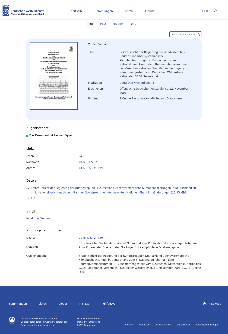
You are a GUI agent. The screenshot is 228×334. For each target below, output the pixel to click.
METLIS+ (85, 303)
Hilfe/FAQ (109, 303)
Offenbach (126, 88)
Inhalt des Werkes (38, 218)
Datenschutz (183, 324)
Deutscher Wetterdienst (136, 82)
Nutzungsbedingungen (206, 324)
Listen (129, 11)
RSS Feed (215, 303)
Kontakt (129, 324)
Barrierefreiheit (163, 324)
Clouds (149, 11)
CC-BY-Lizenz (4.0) (91, 237)
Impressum (144, 324)
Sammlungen (104, 11)
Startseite (76, 11)
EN (206, 11)
